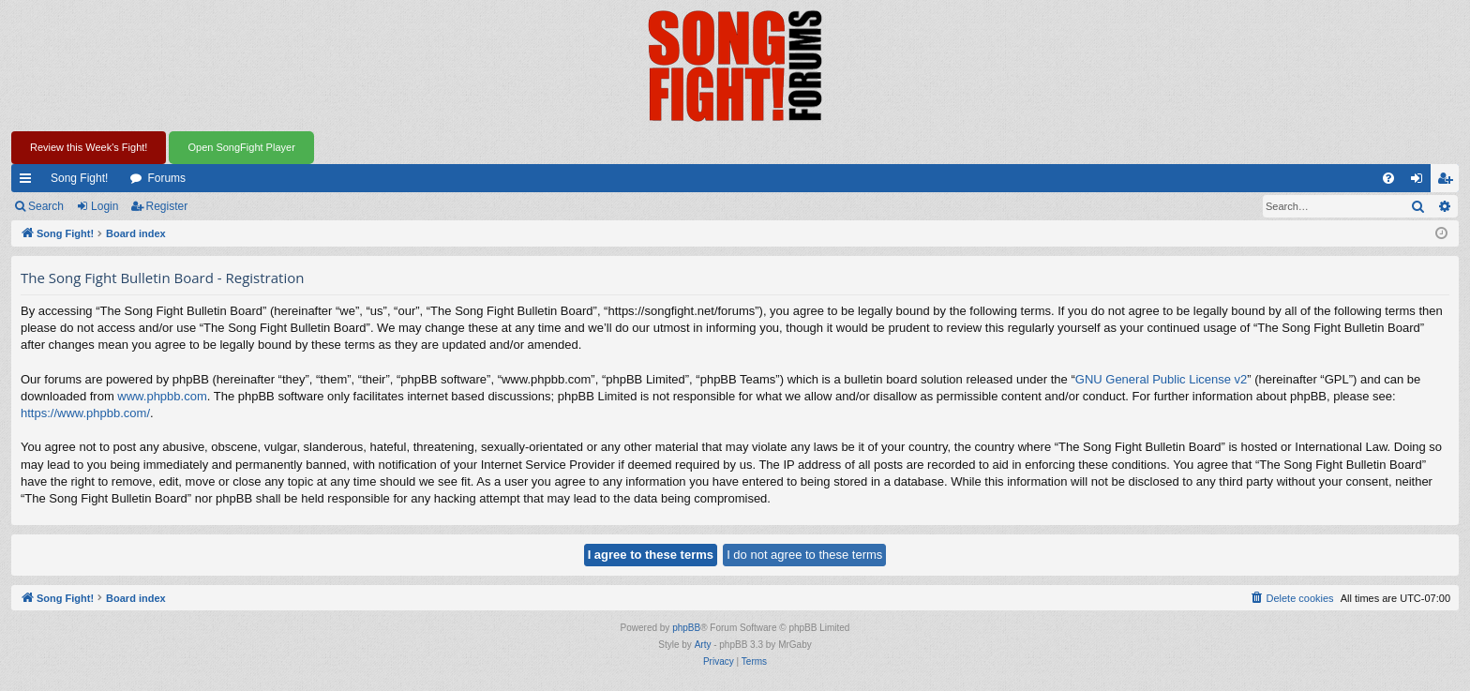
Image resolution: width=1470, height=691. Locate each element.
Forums (166, 178)
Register (167, 206)
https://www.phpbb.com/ (85, 413)
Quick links (29, 182)
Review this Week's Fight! (88, 147)
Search (46, 206)
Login (104, 206)
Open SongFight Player (241, 147)
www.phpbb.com (161, 396)
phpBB (686, 628)
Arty (703, 644)
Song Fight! (79, 178)
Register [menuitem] (1449, 182)
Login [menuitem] (1421, 182)
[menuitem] (1388, 178)
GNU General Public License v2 (1161, 379)
